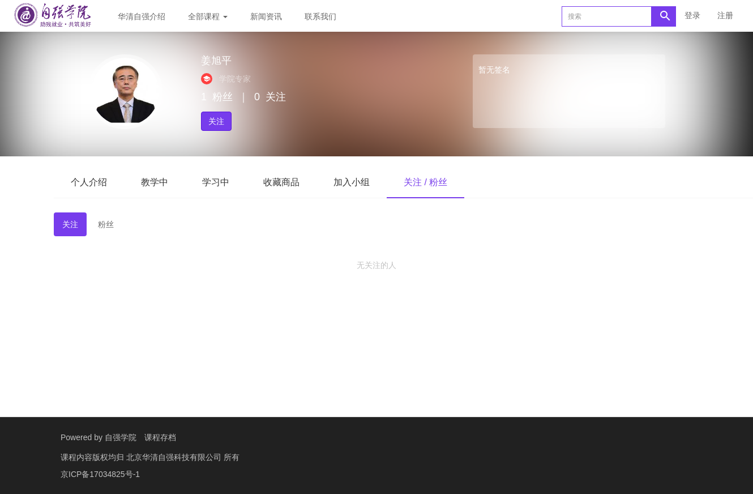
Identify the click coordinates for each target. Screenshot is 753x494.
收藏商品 (281, 182)
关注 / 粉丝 (425, 182)
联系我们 (320, 16)
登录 (692, 15)
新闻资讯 (266, 16)
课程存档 (160, 437)
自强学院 (120, 437)
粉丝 (106, 224)
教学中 (154, 182)
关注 (216, 121)
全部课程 (208, 16)
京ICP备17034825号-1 (100, 474)
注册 (725, 15)
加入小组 (351, 182)
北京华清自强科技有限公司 (175, 457)
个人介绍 (89, 182)
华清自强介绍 (141, 16)
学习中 (215, 182)
